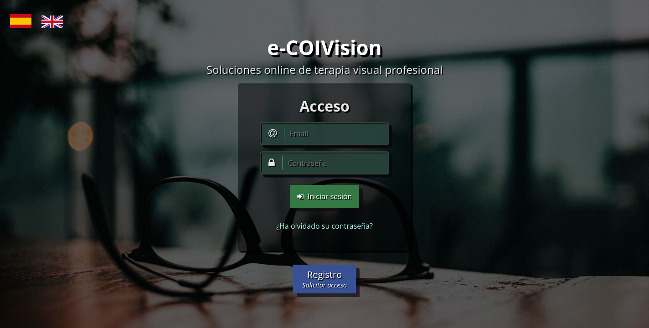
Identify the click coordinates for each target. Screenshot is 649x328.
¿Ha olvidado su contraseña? (324, 226)
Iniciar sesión (324, 196)
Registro (324, 278)
